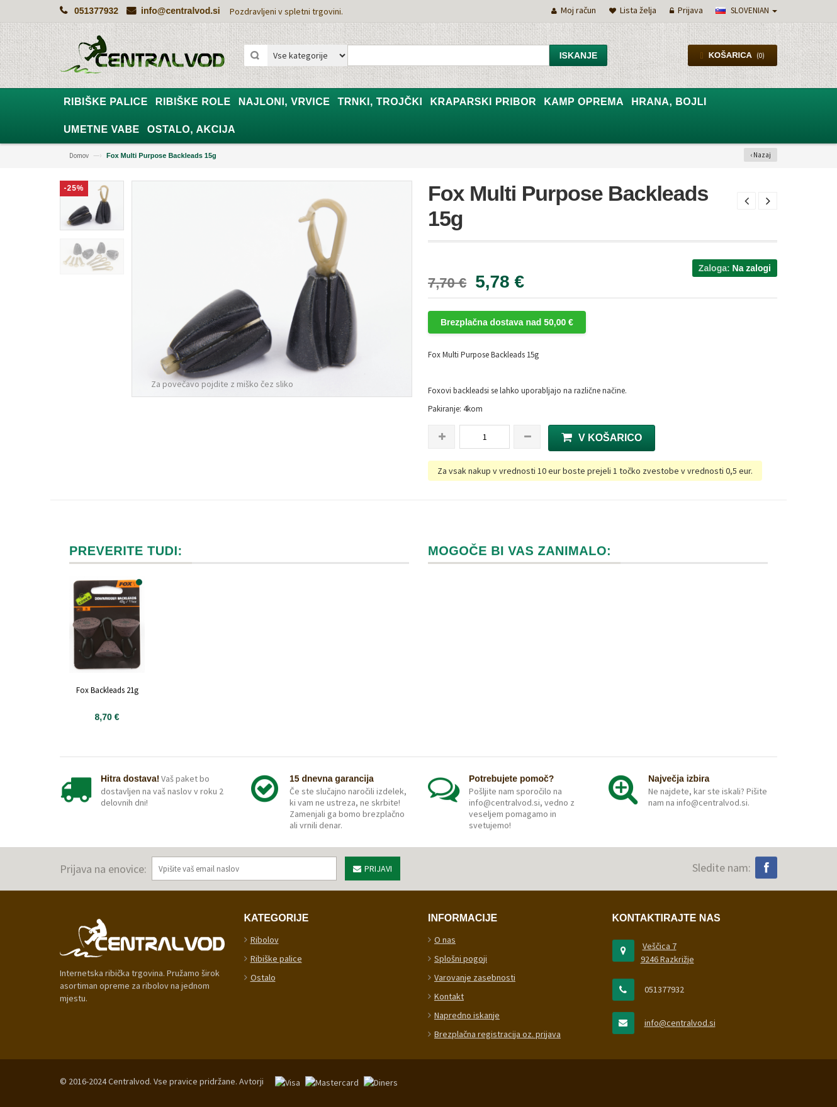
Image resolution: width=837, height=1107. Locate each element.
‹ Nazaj (760, 154)
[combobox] (448, 55)
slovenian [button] (746, 10)
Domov (79, 155)
